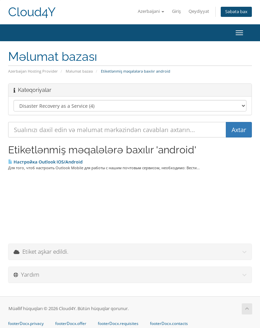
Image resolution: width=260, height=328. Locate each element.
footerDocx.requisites (118, 323)
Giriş (176, 11)
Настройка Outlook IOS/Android (45, 162)
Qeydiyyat (199, 11)
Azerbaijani (151, 11)
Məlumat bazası (79, 71)
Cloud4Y (32, 12)
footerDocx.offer (70, 323)
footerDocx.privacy (26, 323)
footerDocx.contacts (169, 323)
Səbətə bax (236, 12)
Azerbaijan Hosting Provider (33, 71)
